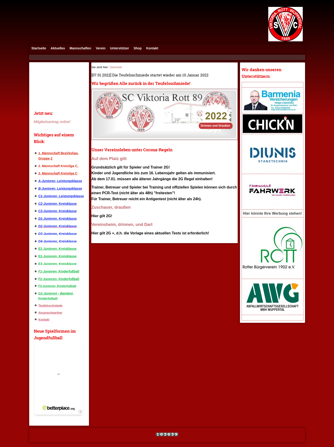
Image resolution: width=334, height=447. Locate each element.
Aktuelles (58, 48)
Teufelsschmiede (50, 305)
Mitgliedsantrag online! (52, 122)
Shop (138, 48)
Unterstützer (119, 48)
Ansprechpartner (50, 312)
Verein (101, 48)
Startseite (38, 48)
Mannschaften (80, 48)
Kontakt (152, 48)
